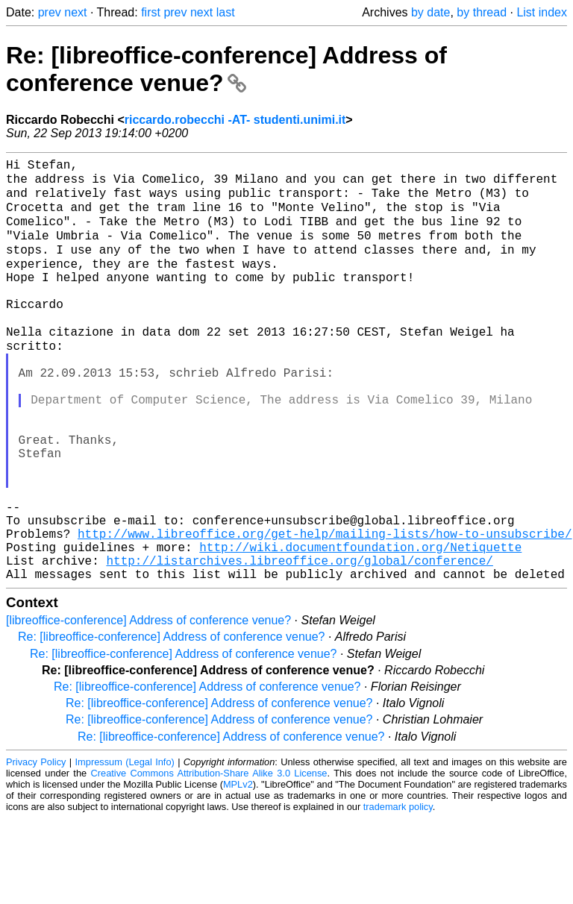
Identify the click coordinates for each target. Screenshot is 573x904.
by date (430, 12)
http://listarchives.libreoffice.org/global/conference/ (299, 643)
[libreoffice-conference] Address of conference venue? (148, 706)
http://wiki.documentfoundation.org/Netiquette (360, 626)
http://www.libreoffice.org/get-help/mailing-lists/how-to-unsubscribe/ (325, 610)
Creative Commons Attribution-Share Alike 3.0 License (209, 858)
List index (541, 12)
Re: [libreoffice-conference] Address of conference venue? (226, 69)
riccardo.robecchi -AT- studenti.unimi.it (235, 119)
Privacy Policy (36, 847)
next (75, 12)
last (225, 12)
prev (49, 12)
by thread (482, 12)
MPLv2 (238, 870)
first (150, 12)
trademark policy (398, 892)
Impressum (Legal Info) (125, 847)
